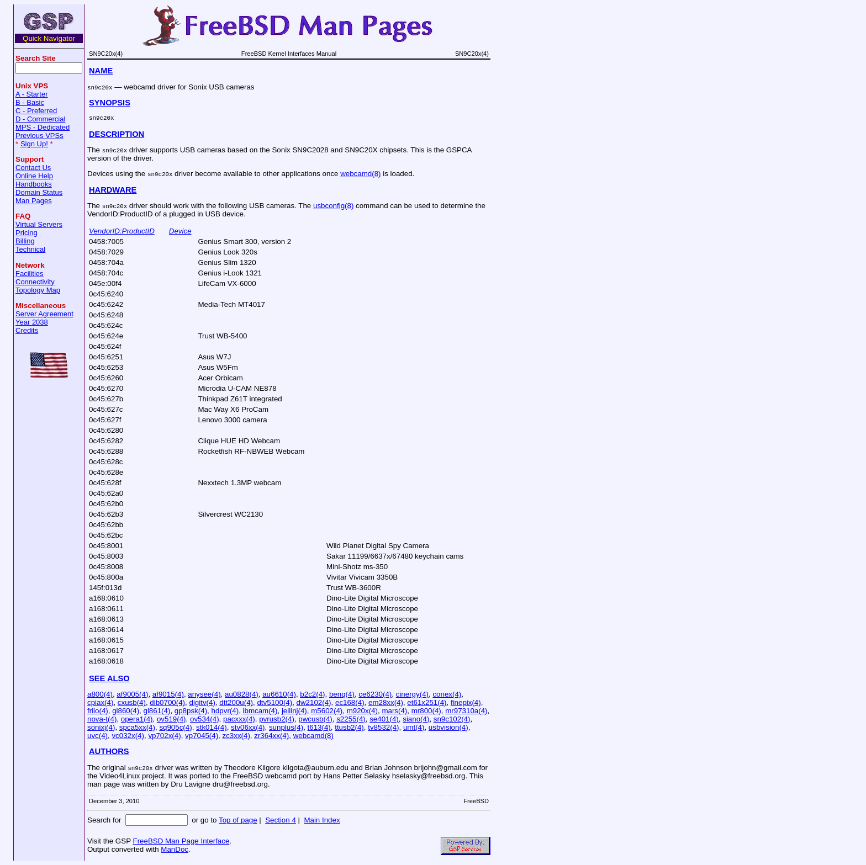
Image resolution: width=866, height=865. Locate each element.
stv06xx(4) (248, 727)
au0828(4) (241, 694)
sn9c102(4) (452, 719)
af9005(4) (132, 694)
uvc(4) (97, 735)
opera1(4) (137, 719)
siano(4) (416, 719)
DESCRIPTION (116, 134)
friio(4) (97, 711)
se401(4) (384, 719)
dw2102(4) (314, 702)
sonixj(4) (101, 727)
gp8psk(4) (191, 711)
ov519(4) (171, 719)
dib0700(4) (167, 702)
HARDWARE (112, 189)
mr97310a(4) (466, 711)
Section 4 (280, 820)
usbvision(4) (448, 727)
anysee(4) (204, 694)
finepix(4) (466, 702)
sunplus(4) (286, 727)
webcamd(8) (360, 173)
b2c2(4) (312, 694)
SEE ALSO (109, 678)
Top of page (238, 820)
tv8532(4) (383, 727)
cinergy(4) (412, 694)
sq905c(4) (175, 727)
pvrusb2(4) (276, 719)
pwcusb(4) (315, 719)
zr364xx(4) (271, 735)
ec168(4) (350, 702)
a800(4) (100, 694)
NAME (101, 70)
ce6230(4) (375, 694)
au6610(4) (279, 694)
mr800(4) (426, 711)
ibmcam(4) (260, 711)
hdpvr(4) (225, 711)
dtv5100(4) (274, 702)
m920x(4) (362, 711)
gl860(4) (125, 711)
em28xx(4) (385, 702)
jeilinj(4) (294, 711)
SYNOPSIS (109, 102)
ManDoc (174, 849)
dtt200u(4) (236, 702)
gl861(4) (156, 711)
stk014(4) (211, 727)
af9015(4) (168, 694)
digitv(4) (202, 702)
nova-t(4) (102, 719)
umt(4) (414, 727)
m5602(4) (326, 711)
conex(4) (446, 694)
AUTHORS (109, 751)
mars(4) (394, 711)
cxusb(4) (132, 702)
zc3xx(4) (236, 735)
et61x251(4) (426, 702)
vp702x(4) (164, 735)
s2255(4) (351, 719)
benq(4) (342, 694)
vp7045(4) (201, 735)
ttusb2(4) (349, 727)
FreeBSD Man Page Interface (181, 841)
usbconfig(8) (333, 205)
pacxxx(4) (239, 719)
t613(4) (319, 727)
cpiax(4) (100, 702)
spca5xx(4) (137, 727)
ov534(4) (204, 719)
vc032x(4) (128, 735)
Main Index (322, 820)
